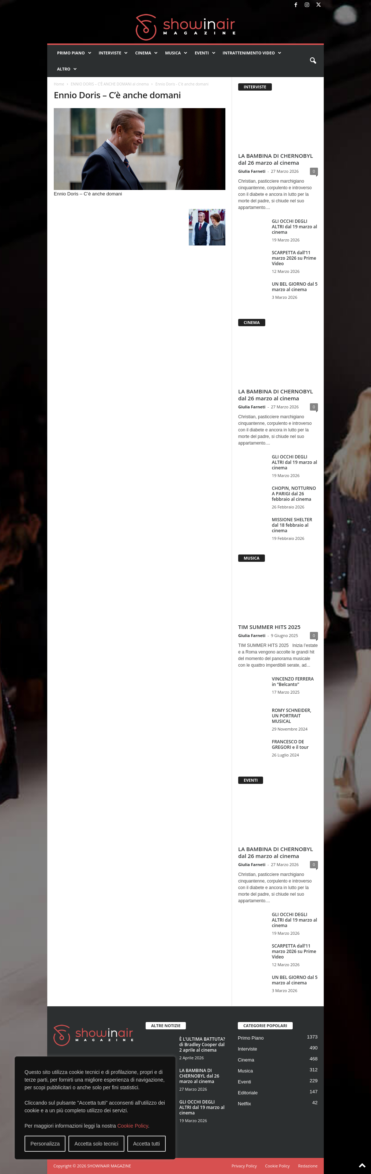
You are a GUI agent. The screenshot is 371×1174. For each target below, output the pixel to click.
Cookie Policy (132, 1126)
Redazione (308, 1166)
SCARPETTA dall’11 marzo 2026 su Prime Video (294, 258)
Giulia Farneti (251, 171)
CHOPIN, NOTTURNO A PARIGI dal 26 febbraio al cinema (294, 493)
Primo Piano (74, 53)
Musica (176, 53)
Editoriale (248, 1092)
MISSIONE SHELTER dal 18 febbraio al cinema (292, 525)
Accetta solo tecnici (97, 1144)
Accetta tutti (146, 1144)
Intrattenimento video (252, 53)
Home (59, 84)
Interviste (113, 53)
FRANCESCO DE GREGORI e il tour (290, 744)
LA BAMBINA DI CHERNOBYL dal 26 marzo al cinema (275, 159)
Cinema (146, 53)
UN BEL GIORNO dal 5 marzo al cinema (295, 287)
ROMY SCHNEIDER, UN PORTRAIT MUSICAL (291, 715)
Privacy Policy (244, 1166)
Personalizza (45, 1144)
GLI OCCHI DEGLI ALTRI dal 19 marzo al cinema (294, 226)
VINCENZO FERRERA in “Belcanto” (293, 681)
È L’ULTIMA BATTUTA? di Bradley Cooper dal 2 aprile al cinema (202, 1044)
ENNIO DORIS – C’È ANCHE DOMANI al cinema (110, 84)
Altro (67, 69)
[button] (313, 61)
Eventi (205, 53)
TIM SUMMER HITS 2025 (269, 626)
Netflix (244, 1103)
